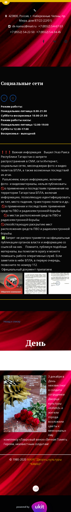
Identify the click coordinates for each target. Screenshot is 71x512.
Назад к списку (11, 321)
